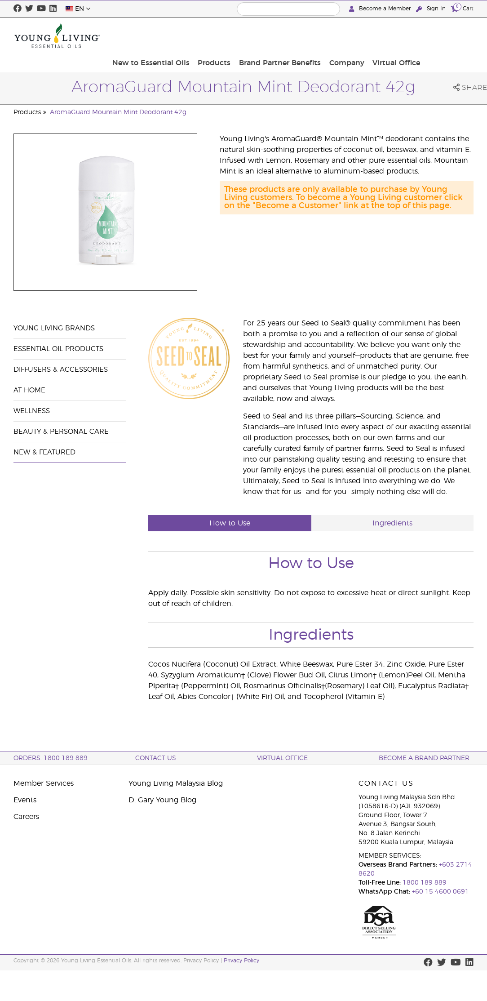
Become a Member (380, 9)
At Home (29, 390)
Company (400, 35)
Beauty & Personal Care (61, 431)
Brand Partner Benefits (336, 35)
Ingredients (392, 523)
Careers (26, 816)
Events (24, 800)
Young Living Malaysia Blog (175, 783)
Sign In (431, 9)
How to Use (229, 523)
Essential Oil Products (58, 349)
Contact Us (155, 758)
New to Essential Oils (213, 35)
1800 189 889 (424, 883)
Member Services (43, 783)
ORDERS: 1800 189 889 (50, 758)
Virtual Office (447, 35)
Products (273, 35)
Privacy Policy (241, 960)
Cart (462, 8)
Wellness (31, 411)
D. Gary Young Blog (162, 800)
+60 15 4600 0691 (440, 892)
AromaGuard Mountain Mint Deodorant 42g (118, 112)
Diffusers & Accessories (60, 369)
